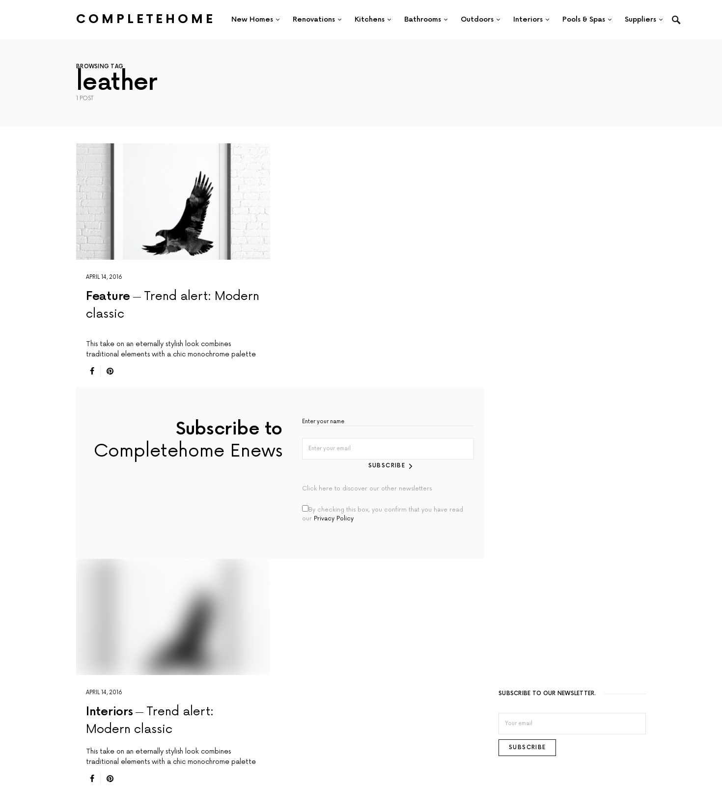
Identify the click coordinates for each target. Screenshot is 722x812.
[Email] (572, 723)
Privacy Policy (334, 518)
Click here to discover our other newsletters (367, 488)
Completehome (146, 19)
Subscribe (386, 465)
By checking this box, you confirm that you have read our (382, 513)
